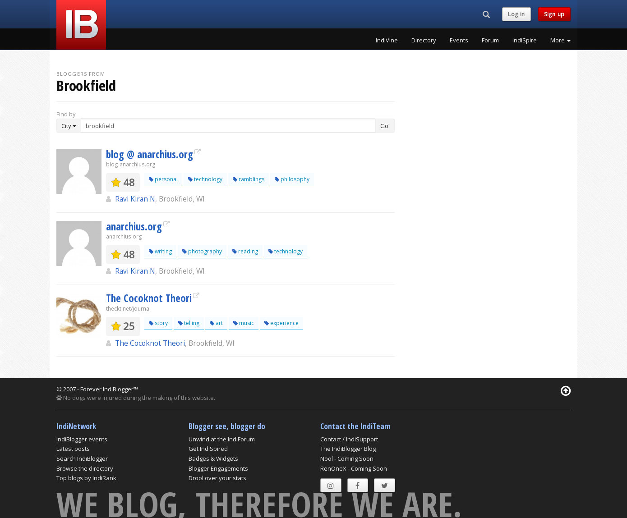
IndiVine (387, 40)
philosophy (292, 179)
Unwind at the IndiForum (222, 439)
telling (188, 323)
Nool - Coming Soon (346, 458)
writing (160, 251)
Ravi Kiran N (135, 199)
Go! (385, 126)
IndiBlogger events (81, 439)
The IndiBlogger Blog (348, 449)
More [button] (560, 40)
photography (202, 251)
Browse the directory (84, 468)
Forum (490, 40)
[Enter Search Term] (228, 126)
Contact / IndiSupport (349, 439)
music (243, 323)
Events (459, 40)
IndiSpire (524, 40)
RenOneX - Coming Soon (353, 468)
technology (205, 179)
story (158, 323)
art (216, 323)
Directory (423, 40)
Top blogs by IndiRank (86, 478)
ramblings (248, 179)
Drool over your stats (217, 478)
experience (281, 323)
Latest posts (73, 449)
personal (163, 179)
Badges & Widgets (213, 458)
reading (245, 251)
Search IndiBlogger (82, 458)
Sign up (554, 14)
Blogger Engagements (218, 468)
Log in (516, 14)
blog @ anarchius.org (149, 154)
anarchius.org (134, 226)
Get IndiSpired (208, 449)
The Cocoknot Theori (149, 298)
